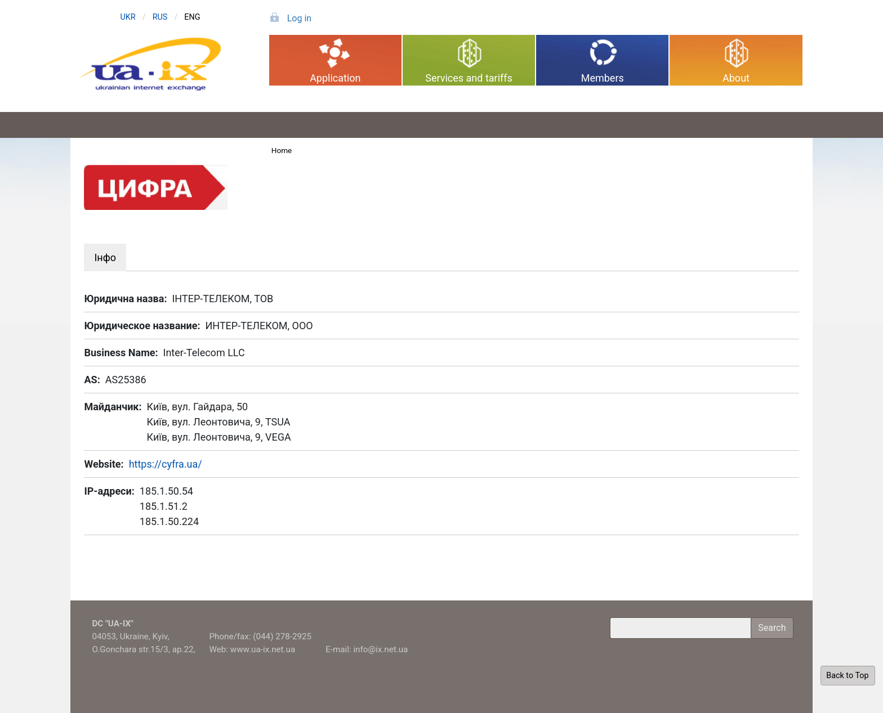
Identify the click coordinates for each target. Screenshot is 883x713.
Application (335, 78)
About (736, 78)
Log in (299, 18)
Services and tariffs (468, 78)
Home (281, 150)
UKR (127, 17)
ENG (192, 17)
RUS (160, 17)
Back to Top (847, 675)
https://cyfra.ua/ (165, 464)
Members (602, 78)
